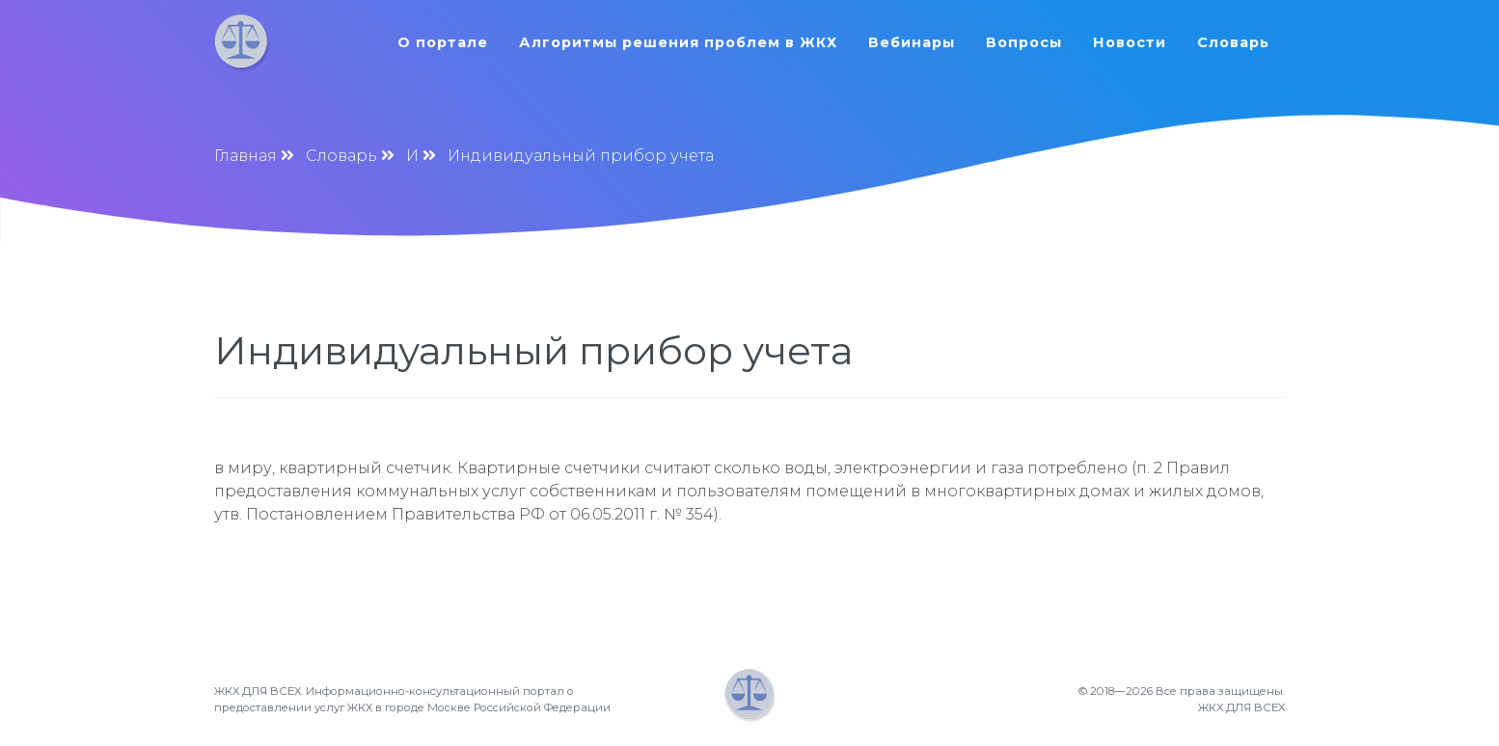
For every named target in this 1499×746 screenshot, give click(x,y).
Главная (245, 156)
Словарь (1233, 42)
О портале (442, 42)
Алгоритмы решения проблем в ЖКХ (678, 42)
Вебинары (911, 42)
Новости (1129, 42)
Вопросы (1024, 42)
